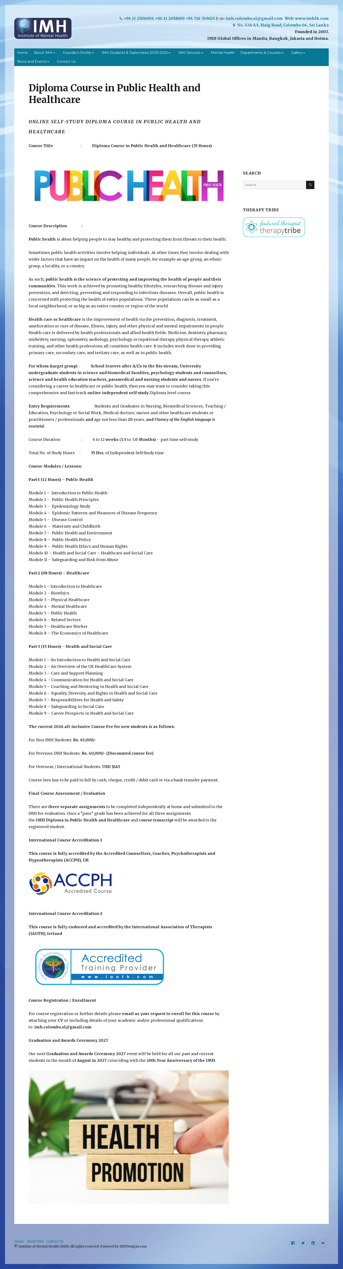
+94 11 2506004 (139, 18)
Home (22, 53)
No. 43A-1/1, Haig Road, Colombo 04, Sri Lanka (283, 25)
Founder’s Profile (77, 53)
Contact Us (66, 61)
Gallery (296, 53)
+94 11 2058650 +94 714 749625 (185, 18)
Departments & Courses (260, 53)
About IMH (43, 53)
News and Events (31, 61)
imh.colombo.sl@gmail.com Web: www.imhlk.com (277, 18)
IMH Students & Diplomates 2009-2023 (134, 53)
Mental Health (223, 53)
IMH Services (189, 53)
